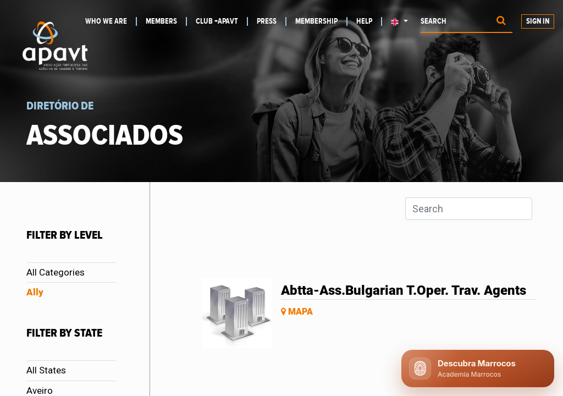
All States (46, 370)
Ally (34, 292)
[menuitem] (111, 21)
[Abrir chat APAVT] (477, 368)
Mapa (297, 311)
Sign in (537, 21)
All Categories (55, 272)
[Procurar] (501, 21)
